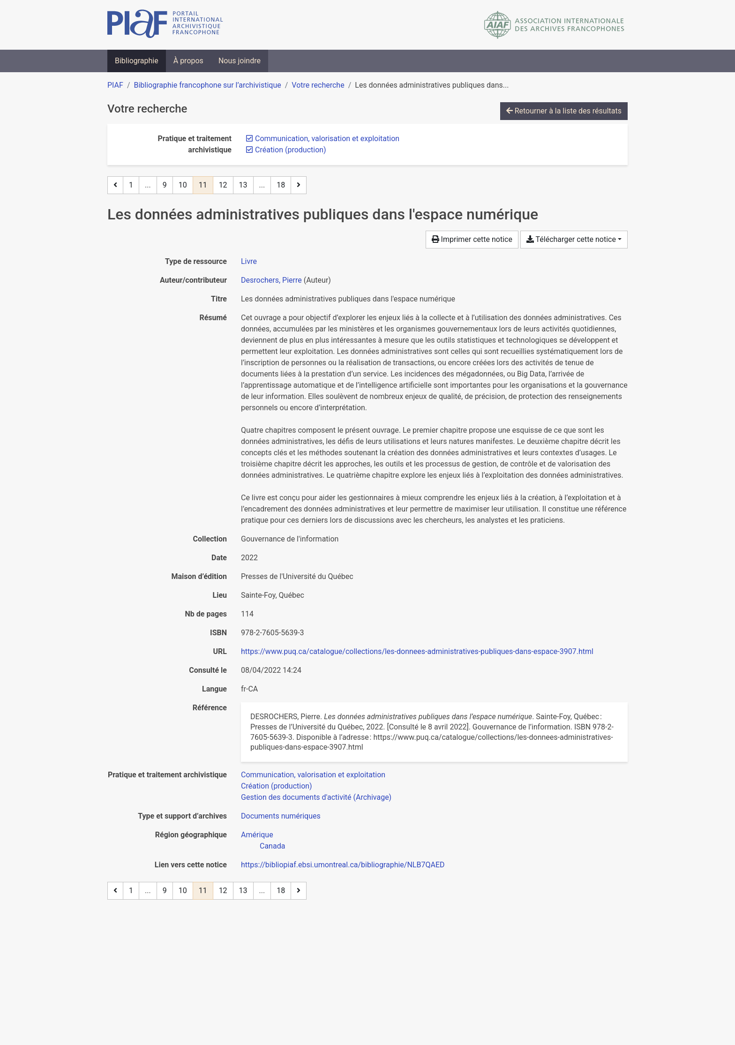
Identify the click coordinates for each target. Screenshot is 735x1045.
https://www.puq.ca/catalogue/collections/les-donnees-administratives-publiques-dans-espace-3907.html (417, 651)
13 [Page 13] (243, 184)
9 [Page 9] (165, 184)
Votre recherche (318, 85)
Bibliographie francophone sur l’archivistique (207, 85)
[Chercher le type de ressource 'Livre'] (249, 261)
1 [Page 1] (131, 184)
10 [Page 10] (183, 184)
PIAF (115, 85)
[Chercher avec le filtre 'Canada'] (272, 846)
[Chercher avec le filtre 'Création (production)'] (276, 786)
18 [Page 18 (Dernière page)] (281, 184)
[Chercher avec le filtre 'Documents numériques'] (281, 816)
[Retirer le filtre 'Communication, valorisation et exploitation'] (327, 138)
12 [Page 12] (223, 184)
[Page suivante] (299, 185)
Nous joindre (239, 60)
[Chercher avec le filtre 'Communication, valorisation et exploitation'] (313, 774)
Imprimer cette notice (472, 239)
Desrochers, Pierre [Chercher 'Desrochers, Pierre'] (271, 280)
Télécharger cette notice (571, 239)
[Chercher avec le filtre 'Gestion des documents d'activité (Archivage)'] (316, 797)
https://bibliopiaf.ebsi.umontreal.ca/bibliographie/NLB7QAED (342, 864)
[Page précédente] (115, 185)
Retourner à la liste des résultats (564, 110)
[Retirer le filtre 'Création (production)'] (290, 149)
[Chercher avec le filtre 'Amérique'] (257, 834)
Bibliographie (136, 60)
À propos (188, 60)
